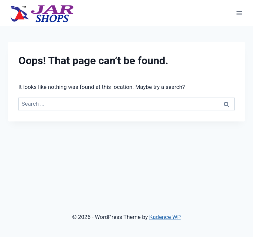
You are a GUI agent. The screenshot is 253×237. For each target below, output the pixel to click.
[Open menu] (239, 13)
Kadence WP (165, 217)
